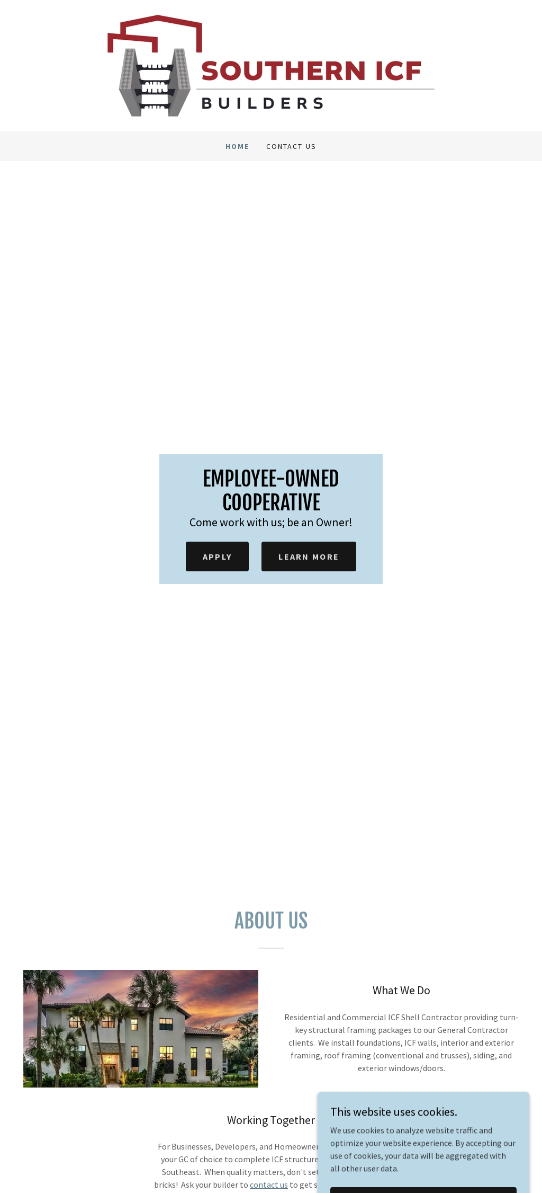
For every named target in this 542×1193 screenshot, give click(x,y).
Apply (217, 556)
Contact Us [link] (291, 146)
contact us (269, 1184)
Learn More (308, 556)
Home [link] (237, 146)
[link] (271, 64)
